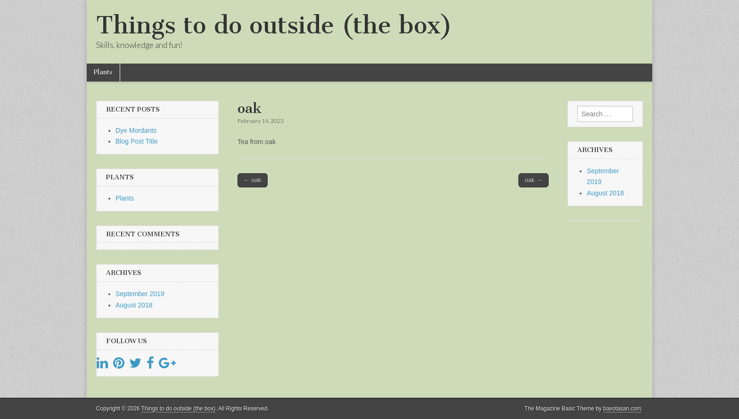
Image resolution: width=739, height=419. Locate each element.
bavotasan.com (622, 408)
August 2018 (134, 305)
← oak (253, 180)
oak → (533, 180)
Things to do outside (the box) (274, 25)
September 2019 (139, 294)
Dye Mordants (135, 130)
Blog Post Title (136, 141)
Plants (103, 72)
